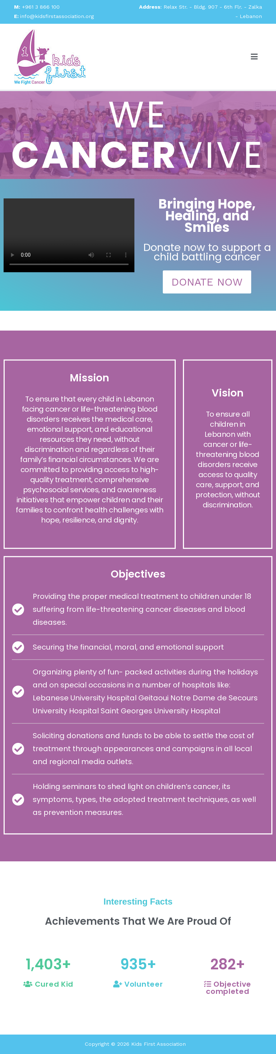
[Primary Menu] (254, 56)
